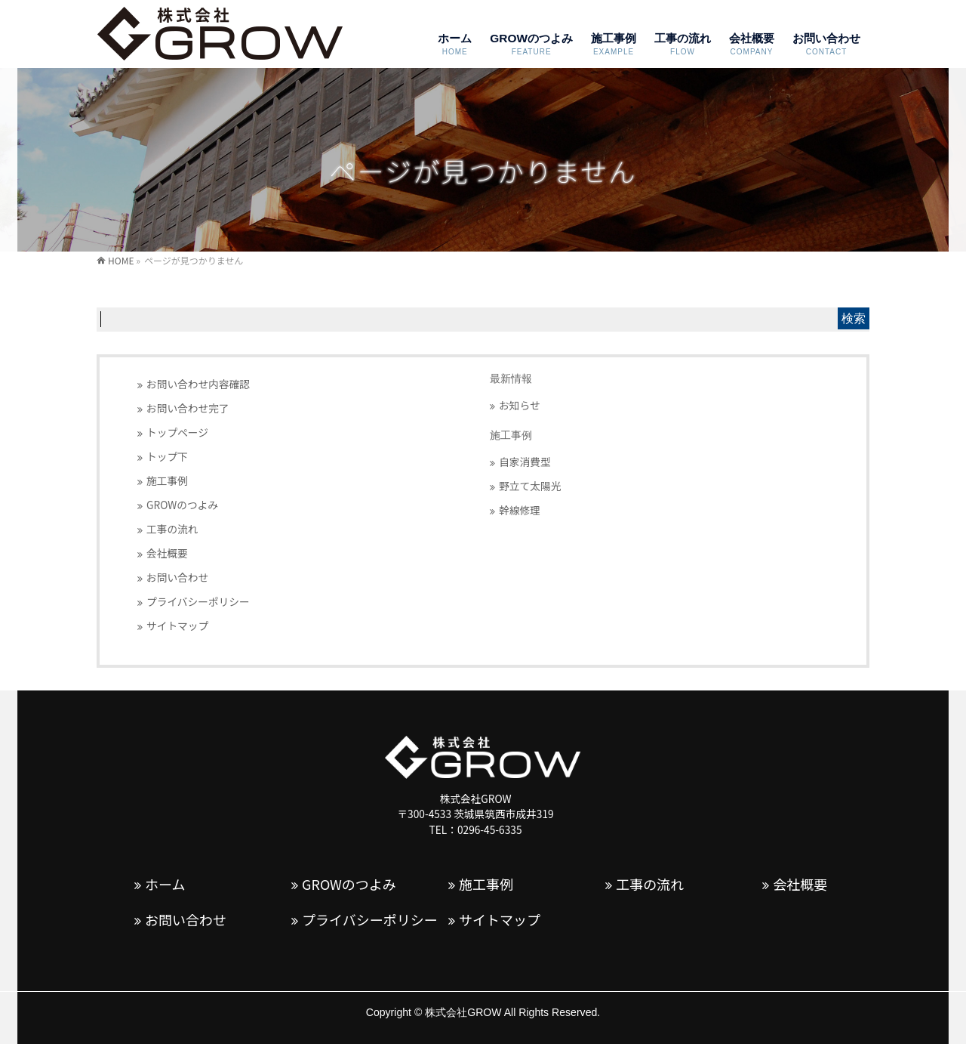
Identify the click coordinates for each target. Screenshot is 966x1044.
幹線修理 (519, 509)
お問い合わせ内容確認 (198, 383)
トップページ (177, 432)
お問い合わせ (177, 577)
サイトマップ (177, 625)
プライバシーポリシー (198, 601)
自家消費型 (525, 461)
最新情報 (511, 379)
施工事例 (167, 480)
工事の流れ (172, 528)
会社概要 (167, 553)
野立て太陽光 (530, 485)
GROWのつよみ (182, 504)
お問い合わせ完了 (187, 407)
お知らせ (519, 404)
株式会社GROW (463, 1012)
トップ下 (167, 456)
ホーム (165, 884)
